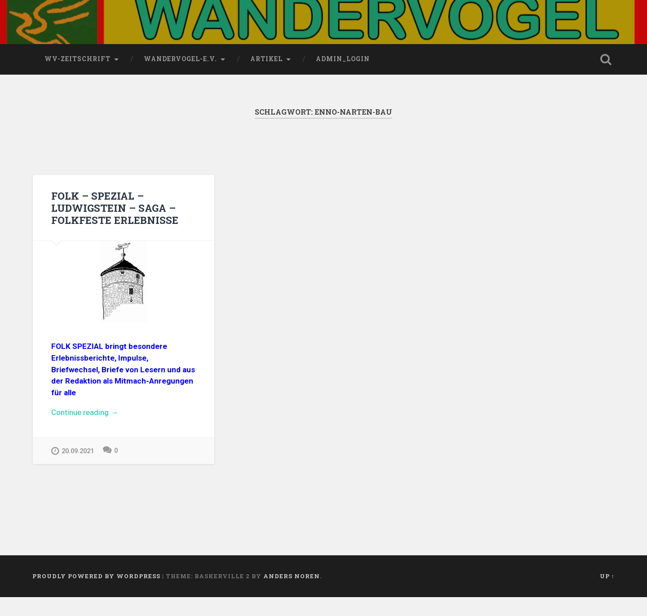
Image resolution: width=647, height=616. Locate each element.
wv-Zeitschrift (77, 78)
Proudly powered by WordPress (96, 594)
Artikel (266, 78)
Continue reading (105, 431)
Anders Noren (291, 594)
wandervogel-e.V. (180, 78)
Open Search (606, 78)
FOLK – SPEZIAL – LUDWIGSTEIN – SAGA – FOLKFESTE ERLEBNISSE (114, 226)
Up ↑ (607, 594)
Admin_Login (343, 78)
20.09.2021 (72, 469)
